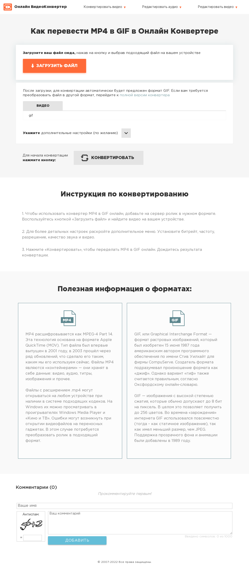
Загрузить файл (56, 66)
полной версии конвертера (145, 95)
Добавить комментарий (77, 542)
